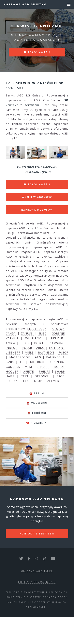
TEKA (25, 376)
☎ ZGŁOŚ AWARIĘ (37, 184)
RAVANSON (46, 352)
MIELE (29, 352)
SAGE (60, 376)
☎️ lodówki (37, 412)
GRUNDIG (57, 362)
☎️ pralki (37, 393)
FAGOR (63, 352)
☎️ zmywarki (37, 403)
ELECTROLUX (37, 329)
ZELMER (53, 381)
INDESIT (12, 348)
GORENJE (58, 333)
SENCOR (43, 367)
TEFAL (25, 381)
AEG (38, 357)
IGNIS (10, 362)
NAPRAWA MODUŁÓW (37, 209)
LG (22, 362)
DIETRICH (37, 362)
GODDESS (13, 367)
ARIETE (28, 371)
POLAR (27, 348)
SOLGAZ (11, 381)
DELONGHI (42, 376)
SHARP (60, 371)
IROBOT (59, 367)
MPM (28, 367)
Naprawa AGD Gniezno (25, 4)
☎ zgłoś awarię (37, 52)
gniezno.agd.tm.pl (37, 571)
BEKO (25, 343)
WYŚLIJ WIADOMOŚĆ (37, 197)
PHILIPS (44, 371)
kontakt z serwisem (37, 533)
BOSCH (39, 343)
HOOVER (12, 371)
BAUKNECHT (55, 357)
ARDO (40, 348)
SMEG (42, 333)
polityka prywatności (37, 581)
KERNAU (12, 338)
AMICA (10, 343)
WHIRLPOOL (34, 338)
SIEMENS (57, 338)
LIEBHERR (13, 352)
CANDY (11, 333)
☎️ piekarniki (37, 422)
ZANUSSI (27, 333)
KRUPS (39, 381)
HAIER (10, 376)
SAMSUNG (57, 343)
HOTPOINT (57, 348)
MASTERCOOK (19, 357)
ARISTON (58, 329)
